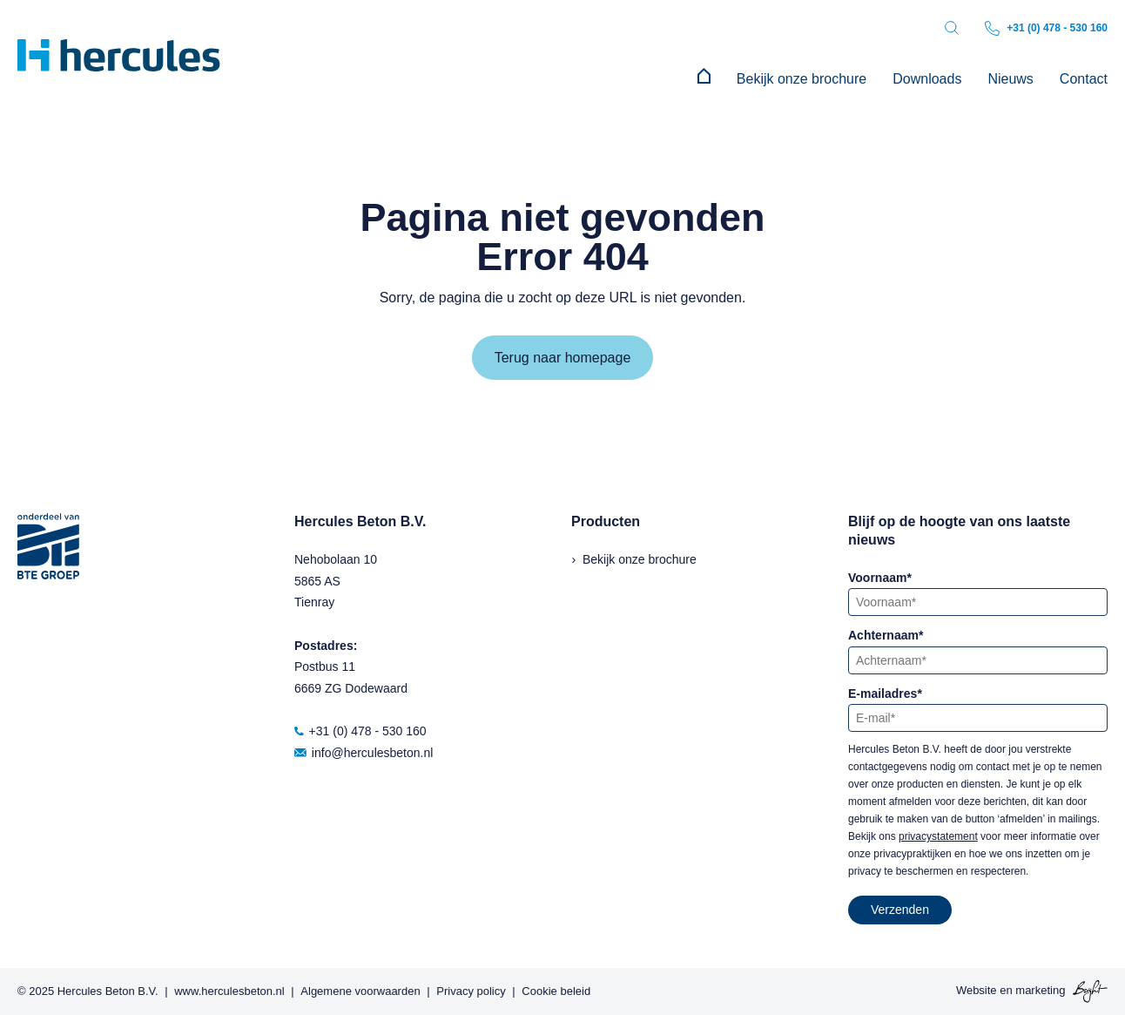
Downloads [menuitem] (927, 78)
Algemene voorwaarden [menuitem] (360, 991)
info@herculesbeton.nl (363, 753)
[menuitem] (704, 79)
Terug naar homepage (563, 357)
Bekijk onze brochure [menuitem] (801, 78)
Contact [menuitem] (1084, 78)
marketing (1040, 991)
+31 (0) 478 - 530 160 (1046, 28)
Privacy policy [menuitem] (470, 991)
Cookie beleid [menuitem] (556, 991)
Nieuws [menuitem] (1010, 78)
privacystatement (938, 836)
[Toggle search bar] (952, 28)
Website (976, 991)
